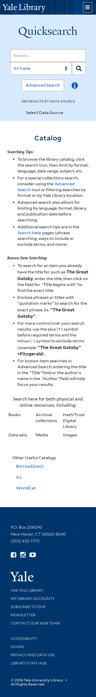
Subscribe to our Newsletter (28, 611)
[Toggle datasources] (67, 113)
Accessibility (24, 639)
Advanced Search (43, 85)
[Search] (48, 55)
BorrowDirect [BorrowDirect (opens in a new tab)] (30, 466)
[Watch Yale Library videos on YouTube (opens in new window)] (32, 555)
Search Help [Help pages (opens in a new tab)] (30, 232)
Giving (17, 647)
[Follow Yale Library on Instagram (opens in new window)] (23, 555)
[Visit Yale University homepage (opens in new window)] (21, 575)
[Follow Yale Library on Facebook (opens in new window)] (13, 555)
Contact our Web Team (35, 623)
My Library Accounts (33, 599)
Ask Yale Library (27, 590)
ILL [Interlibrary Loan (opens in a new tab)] (19, 477)
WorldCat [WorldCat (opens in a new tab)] (26, 488)
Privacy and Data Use (33, 655)
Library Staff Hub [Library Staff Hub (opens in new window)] (28, 663)
